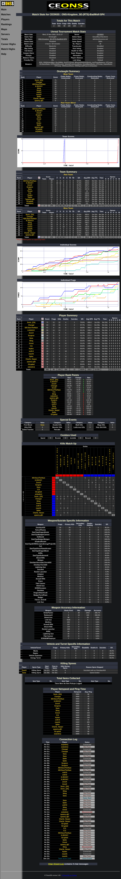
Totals (4, 39)
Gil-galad (39, 129)
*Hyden (30, 195)
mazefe (39, 94)
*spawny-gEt (29, 199)
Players (5, 19)
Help (3, 54)
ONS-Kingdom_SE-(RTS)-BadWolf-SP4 (52, 39)
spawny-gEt (38, 100)
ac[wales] (38, 131)
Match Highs (8, 49)
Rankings (6, 24)
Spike (39, 96)
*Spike (29, 197)
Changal (39, 82)
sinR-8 (39, 92)
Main (3, 9)
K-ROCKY (39, 86)
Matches (6, 14)
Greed (39, 90)
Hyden (39, 123)
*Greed (29, 191)
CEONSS (100, 34)
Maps (4, 29)
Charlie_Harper (38, 98)
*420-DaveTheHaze (30, 218)
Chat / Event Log (56, 864)
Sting (39, 88)
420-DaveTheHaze (39, 84)
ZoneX (39, 113)
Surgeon (39, 115)
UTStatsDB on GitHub (69, 875)
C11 (38, 121)
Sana (39, 117)
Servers (5, 34)
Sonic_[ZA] (39, 80)
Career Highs (8, 44)
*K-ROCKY (30, 220)
